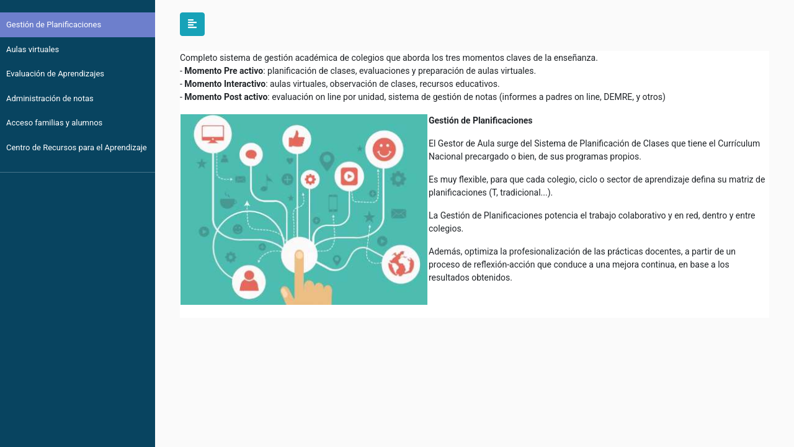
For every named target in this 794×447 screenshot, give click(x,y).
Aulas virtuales (32, 49)
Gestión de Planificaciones (53, 24)
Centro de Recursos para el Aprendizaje (76, 147)
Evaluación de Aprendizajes (55, 73)
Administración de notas (50, 98)
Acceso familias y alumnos (54, 122)
